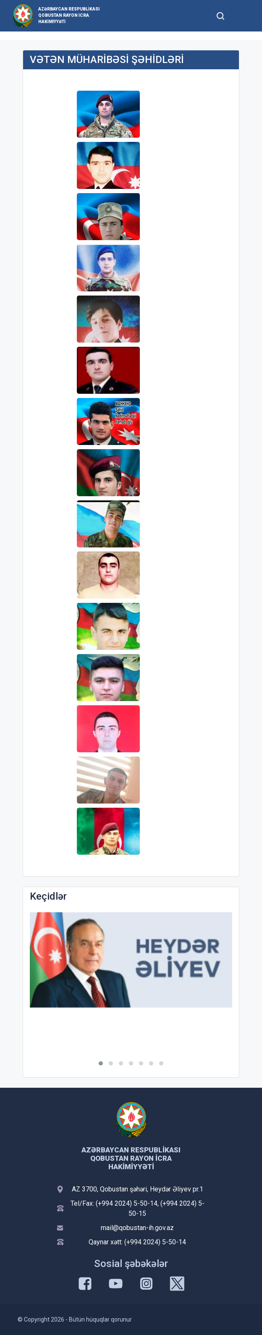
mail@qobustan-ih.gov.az (137, 1228)
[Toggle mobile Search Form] (220, 15)
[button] (101, 1063)
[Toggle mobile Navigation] (241, 15)
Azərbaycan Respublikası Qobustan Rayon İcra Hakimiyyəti (69, 15)
